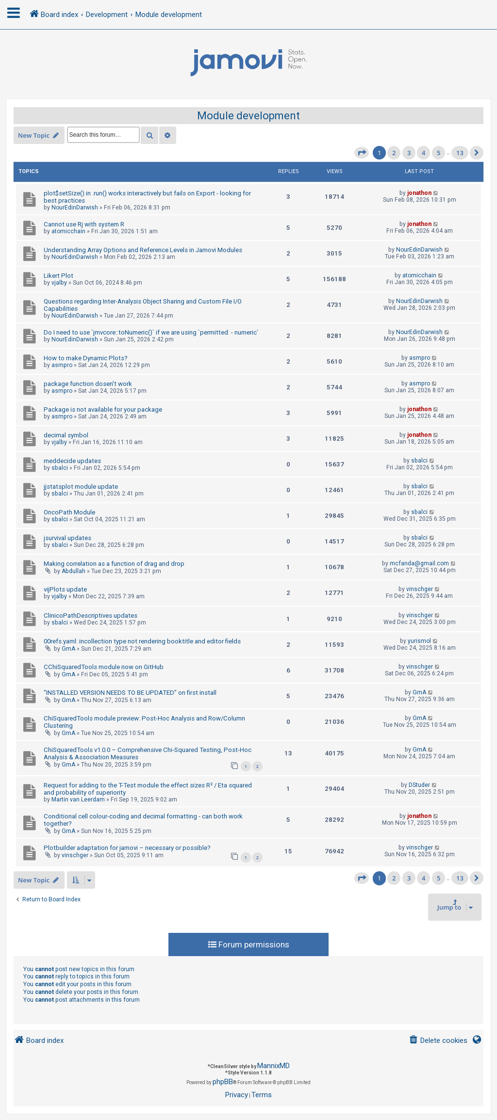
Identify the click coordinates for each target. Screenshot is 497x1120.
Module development (248, 116)
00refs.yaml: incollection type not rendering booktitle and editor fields (142, 641)
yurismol (419, 641)
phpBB (223, 1081)
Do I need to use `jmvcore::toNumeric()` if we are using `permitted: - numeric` (151, 332)
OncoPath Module (69, 512)
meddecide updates (72, 460)
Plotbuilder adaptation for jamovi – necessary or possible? (127, 847)
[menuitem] (438, 1040)
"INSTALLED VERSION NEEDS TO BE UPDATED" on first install (130, 692)
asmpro (61, 365)
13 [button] (460, 152)
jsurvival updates (67, 538)
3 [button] (409, 152)
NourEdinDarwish (74, 207)
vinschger (419, 589)
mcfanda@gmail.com (419, 563)
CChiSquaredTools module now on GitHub (104, 667)
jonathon (419, 193)
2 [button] (394, 152)
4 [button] (423, 152)
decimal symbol (66, 435)
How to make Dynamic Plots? (86, 358)
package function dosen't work (88, 383)
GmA (68, 648)
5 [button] (438, 152)
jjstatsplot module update (81, 486)
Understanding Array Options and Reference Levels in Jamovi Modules (143, 250)
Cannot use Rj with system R (84, 224)
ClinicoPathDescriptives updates (90, 615)
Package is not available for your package (103, 409)
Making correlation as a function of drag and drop (114, 563)
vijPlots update (65, 589)
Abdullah (73, 571)
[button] (361, 153)
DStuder (419, 785)
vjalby (59, 282)
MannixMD (273, 1065)
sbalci (59, 467)
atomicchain (68, 231)
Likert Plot (58, 275)
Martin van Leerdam (78, 799)
